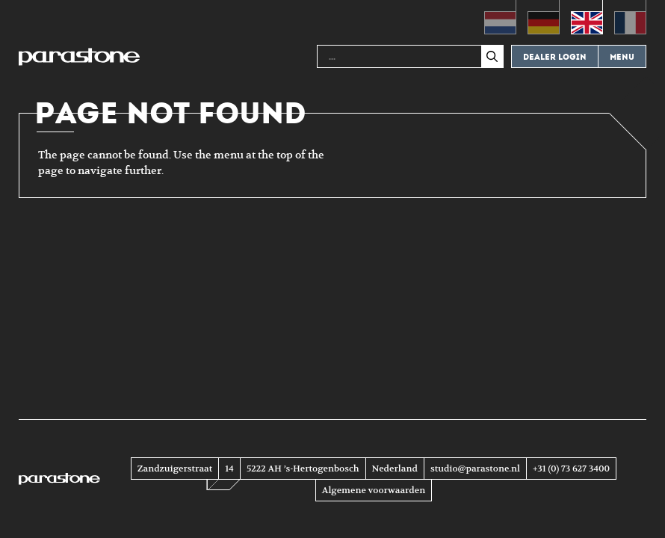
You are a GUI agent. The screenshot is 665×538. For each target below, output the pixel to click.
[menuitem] (500, 17)
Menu (622, 57)
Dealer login (555, 57)
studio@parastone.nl (475, 468)
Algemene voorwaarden (373, 490)
